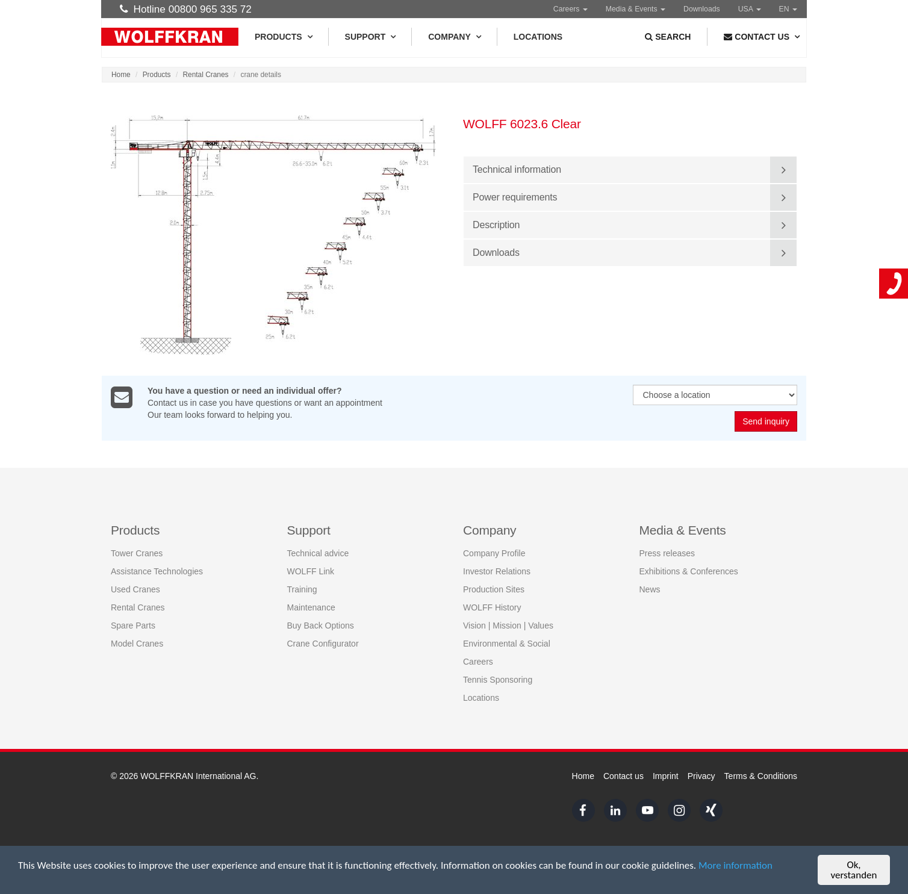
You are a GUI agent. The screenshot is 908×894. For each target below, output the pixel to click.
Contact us (623, 776)
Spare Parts (133, 625)
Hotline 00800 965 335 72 (186, 9)
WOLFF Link (311, 571)
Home (121, 74)
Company (454, 37)
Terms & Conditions (760, 776)
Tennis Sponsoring (497, 679)
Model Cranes (137, 643)
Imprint (666, 776)
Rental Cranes (206, 74)
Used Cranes (135, 589)
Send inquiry (765, 422)
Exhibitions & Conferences (688, 571)
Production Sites (493, 589)
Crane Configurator (323, 643)
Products (283, 37)
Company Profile (494, 553)
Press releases (667, 553)
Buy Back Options (320, 625)
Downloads (701, 9)
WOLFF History (492, 607)
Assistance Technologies (157, 571)
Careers (570, 9)
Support (370, 37)
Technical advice (318, 553)
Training (302, 589)
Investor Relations (496, 571)
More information (735, 866)
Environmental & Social (506, 643)
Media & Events (635, 9)
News (650, 589)
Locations (538, 37)
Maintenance (311, 607)
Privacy (701, 776)
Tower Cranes (137, 553)
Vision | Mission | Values (508, 625)
